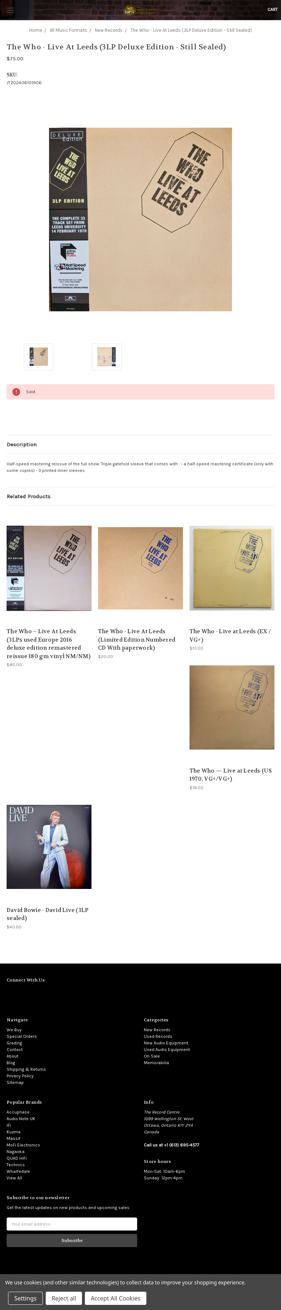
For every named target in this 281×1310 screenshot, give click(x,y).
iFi (9, 1125)
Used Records (158, 1036)
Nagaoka (16, 1151)
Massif (13, 1138)
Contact (15, 1049)
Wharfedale (18, 1171)
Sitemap (15, 1082)
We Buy (14, 1029)
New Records (157, 1029)
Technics (16, 1164)
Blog (11, 1062)
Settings (25, 1298)
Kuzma (13, 1131)
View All (14, 1177)
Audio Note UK (21, 1118)
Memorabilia (156, 1062)
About (12, 1056)
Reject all (64, 1298)
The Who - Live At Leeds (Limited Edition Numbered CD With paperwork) (136, 640)
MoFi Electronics (23, 1145)
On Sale (152, 1056)
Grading (14, 1043)
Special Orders (22, 1036)
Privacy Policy (20, 1075)
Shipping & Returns (26, 1069)
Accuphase (18, 1112)
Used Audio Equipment (167, 1049)
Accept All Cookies (115, 1298)
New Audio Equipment (166, 1043)
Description (22, 444)
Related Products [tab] (28, 496)
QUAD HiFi (17, 1158)
